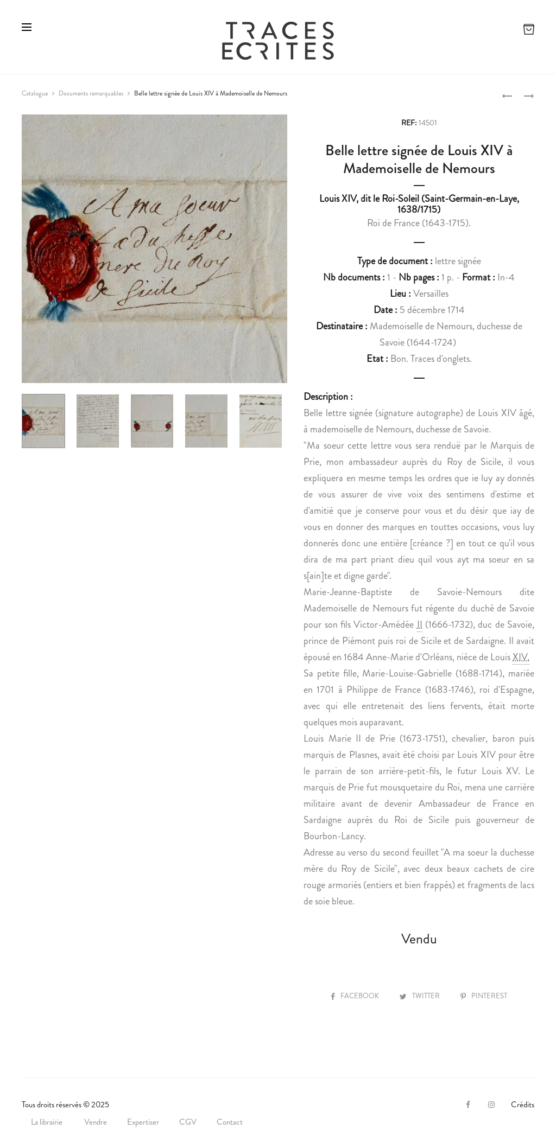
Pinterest (483, 996)
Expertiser (143, 1122)
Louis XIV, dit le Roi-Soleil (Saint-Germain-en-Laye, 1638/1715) (419, 204)
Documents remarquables (91, 93)
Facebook (356, 996)
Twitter (420, 996)
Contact (230, 1122)
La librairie (47, 1122)
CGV (188, 1122)
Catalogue (35, 93)
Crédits (522, 1105)
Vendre (95, 1122)
